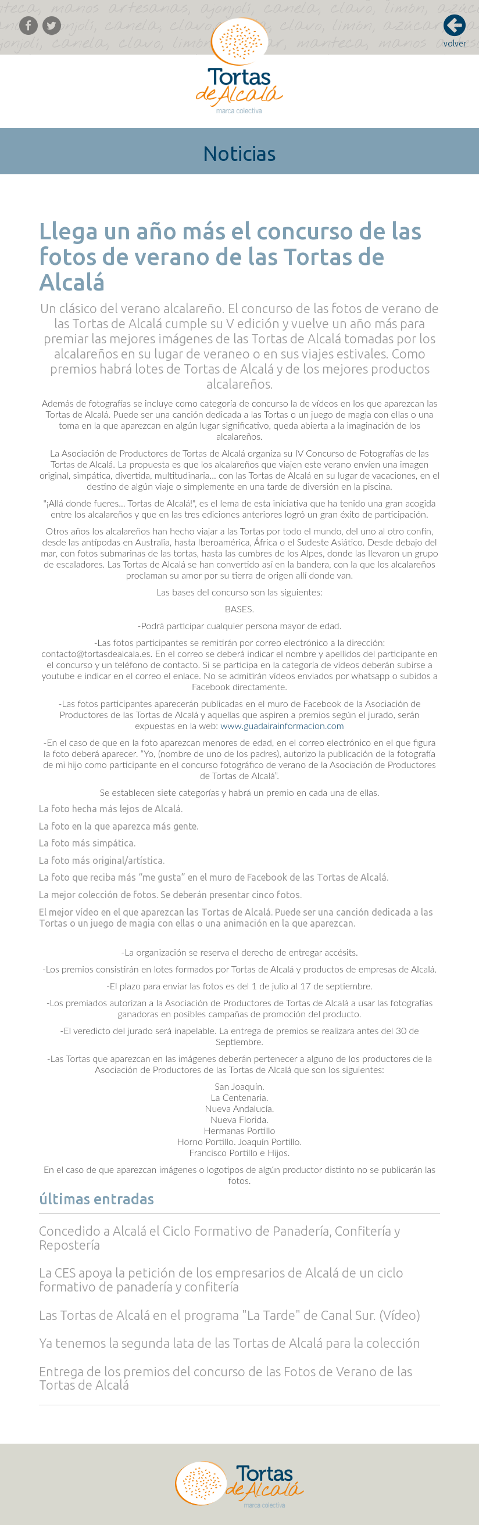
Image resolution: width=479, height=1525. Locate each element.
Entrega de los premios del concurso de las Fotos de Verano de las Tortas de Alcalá (225, 1378)
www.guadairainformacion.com (282, 725)
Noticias (239, 153)
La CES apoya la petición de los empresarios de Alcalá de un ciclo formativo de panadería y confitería (221, 1279)
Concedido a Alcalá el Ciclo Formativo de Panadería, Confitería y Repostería (219, 1237)
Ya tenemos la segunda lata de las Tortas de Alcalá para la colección (229, 1343)
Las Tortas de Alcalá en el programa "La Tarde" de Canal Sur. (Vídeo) (229, 1315)
